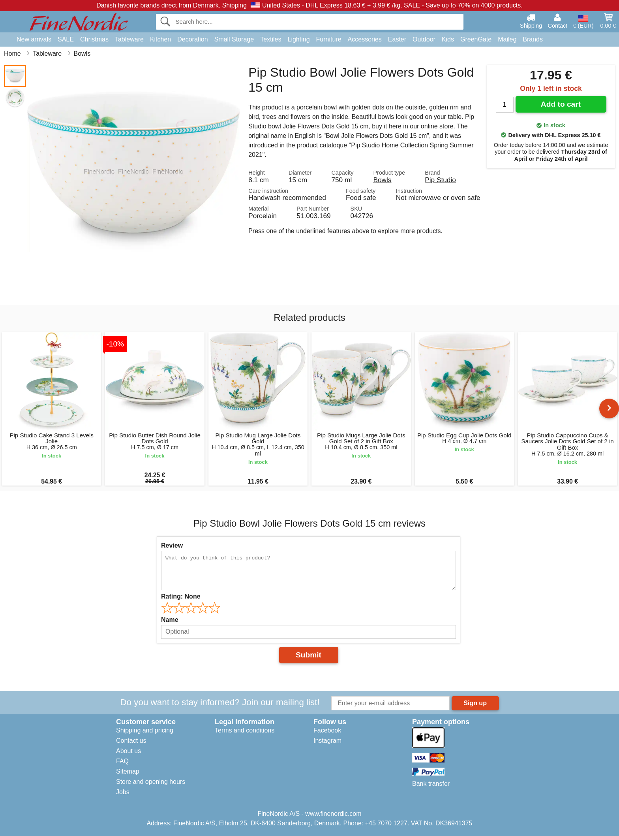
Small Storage (234, 39)
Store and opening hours (150, 781)
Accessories (365, 39)
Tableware (129, 39)
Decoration (192, 39)
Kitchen (160, 39)
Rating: (181, 596)
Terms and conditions (244, 730)
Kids (448, 39)
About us (128, 751)
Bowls (382, 180)
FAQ (122, 761)
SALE (66, 39)
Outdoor (424, 39)
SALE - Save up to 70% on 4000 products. (463, 5)
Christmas (94, 39)
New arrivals (34, 39)
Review (172, 545)
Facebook (327, 730)
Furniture (328, 39)
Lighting (299, 39)
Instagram (327, 740)
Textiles (270, 39)
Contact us (131, 740)
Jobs (122, 792)
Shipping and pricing (144, 730)
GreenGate (475, 39)
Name (169, 619)
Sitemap (127, 771)
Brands (533, 39)
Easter (397, 39)
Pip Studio (440, 180)
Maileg (507, 39)
